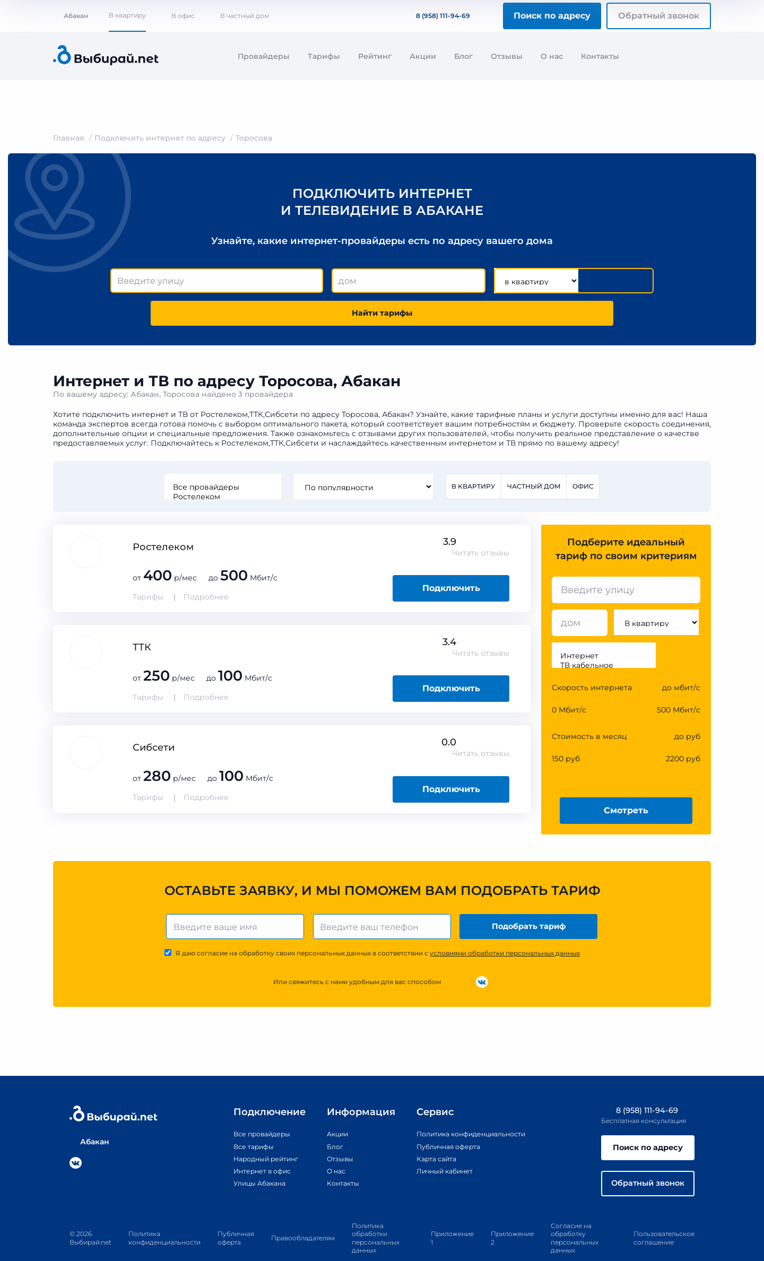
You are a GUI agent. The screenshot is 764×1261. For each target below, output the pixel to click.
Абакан (70, 16)
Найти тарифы (593, 281)
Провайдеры (264, 56)
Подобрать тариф (531, 898)
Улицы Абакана (247, 1156)
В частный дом (244, 16)
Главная (68, 138)
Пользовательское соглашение (663, 1215)
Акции (423, 56)
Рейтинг (375, 56)
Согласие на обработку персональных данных (574, 1215)
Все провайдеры (221, 456)
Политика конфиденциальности (467, 1107)
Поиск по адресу (552, 16)
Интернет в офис (250, 1144)
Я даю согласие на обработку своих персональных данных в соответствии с (378, 926)
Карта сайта (427, 1131)
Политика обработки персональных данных (376, 1215)
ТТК (142, 617)
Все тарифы (240, 1119)
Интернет (603, 626)
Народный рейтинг (255, 1131)
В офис (183, 16)
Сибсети (154, 718)
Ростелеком (221, 466)
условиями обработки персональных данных (505, 926)
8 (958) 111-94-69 (436, 16)
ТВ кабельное (603, 635)
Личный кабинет (437, 1144)
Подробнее (206, 567)
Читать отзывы (480, 523)
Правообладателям (303, 1216)
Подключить (451, 558)
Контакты (600, 56)
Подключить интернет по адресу (159, 138)
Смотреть (626, 780)
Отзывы (507, 56)
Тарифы (324, 56)
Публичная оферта (441, 1119)
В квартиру (127, 15)
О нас (552, 56)
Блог (463, 56)
